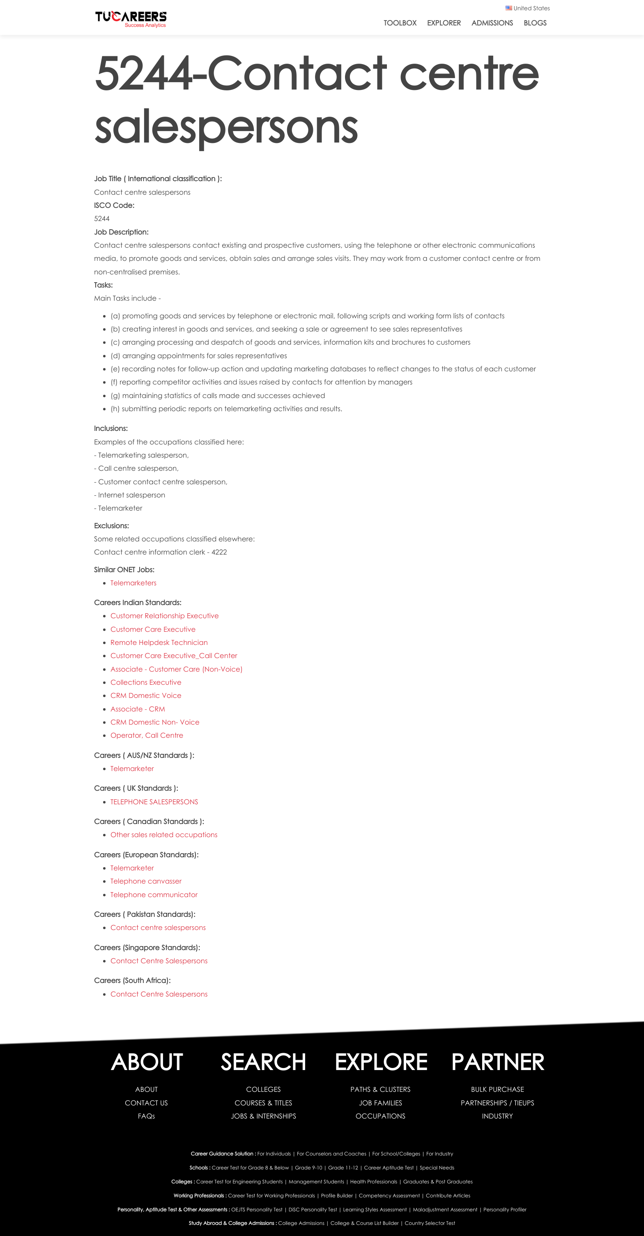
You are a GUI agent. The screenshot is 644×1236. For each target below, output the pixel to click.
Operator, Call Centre (147, 735)
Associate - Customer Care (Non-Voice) (177, 669)
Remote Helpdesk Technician (159, 642)
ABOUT (146, 1089)
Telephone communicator (154, 894)
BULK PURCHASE (497, 1089)
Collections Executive (146, 682)
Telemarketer (132, 768)
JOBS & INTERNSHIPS (263, 1116)
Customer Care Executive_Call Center (174, 655)
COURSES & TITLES (263, 1102)
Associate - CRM (138, 708)
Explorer (444, 22)
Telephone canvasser (146, 881)
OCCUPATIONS (380, 1116)
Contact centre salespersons (158, 927)
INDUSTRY (497, 1116)
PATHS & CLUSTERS (380, 1089)
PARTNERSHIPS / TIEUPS (497, 1102)
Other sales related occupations (164, 834)
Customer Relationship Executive (165, 615)
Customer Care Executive (153, 629)
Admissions (492, 22)
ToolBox (400, 22)
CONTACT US (146, 1102)
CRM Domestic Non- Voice (155, 722)
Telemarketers (133, 582)
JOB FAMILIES (380, 1102)
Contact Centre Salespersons (159, 960)
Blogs (535, 22)
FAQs (146, 1116)
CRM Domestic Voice (146, 695)
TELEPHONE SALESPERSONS (154, 801)
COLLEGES (263, 1089)
